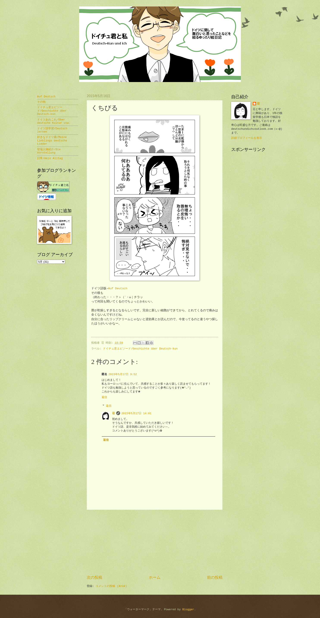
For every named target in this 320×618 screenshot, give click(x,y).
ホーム (154, 577)
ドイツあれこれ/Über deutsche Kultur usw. (54, 121)
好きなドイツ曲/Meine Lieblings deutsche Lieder (52, 140)
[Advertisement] (154, 542)
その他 (41, 102)
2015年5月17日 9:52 (122, 374)
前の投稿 (215, 577)
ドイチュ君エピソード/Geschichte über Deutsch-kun (140, 348)
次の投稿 (94, 577)
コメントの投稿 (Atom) (111, 586)
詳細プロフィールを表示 (246, 138)
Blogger (188, 609)
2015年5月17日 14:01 (136, 413)
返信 (104, 397)
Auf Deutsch (117, 288)
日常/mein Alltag (50, 158)
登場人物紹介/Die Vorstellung (49, 151)
